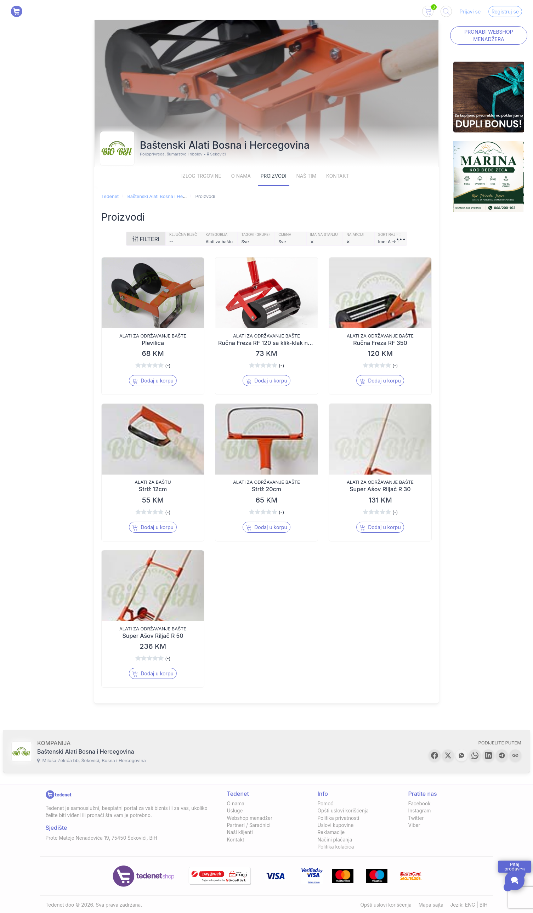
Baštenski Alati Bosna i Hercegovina (165, 196)
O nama (241, 176)
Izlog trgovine (201, 176)
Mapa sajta (431, 905)
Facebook (419, 803)
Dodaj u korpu (153, 381)
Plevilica (153, 342)
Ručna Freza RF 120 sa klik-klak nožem (270, 342)
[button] (435, 755)
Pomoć (326, 803)
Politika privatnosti (338, 818)
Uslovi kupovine (336, 825)
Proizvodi (274, 176)
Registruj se (505, 11)
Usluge (235, 810)
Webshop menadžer (250, 818)
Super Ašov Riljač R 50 (152, 635)
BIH (484, 905)
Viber (414, 825)
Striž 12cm (153, 489)
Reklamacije (331, 832)
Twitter (416, 818)
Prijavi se (470, 11)
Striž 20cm (266, 489)
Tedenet (110, 196)
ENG (470, 905)
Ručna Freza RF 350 (380, 342)
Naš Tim (306, 176)
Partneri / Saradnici (249, 825)
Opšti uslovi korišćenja (343, 810)
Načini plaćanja (335, 840)
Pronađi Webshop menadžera (488, 35)
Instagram (419, 810)
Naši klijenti (240, 832)
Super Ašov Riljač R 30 (380, 489)
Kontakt (337, 176)
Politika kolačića (336, 847)
